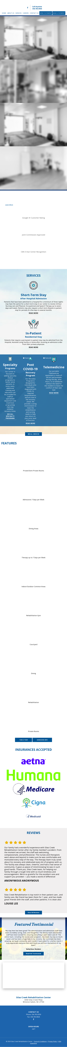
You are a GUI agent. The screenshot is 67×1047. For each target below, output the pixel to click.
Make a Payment (59, 13)
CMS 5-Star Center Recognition (33, 252)
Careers (25, 13)
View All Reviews (33, 913)
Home (3, 13)
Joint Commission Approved (33, 235)
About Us (10, 13)
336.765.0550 (37, 9)
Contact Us (34, 13)
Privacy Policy (52, 1041)
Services (18, 13)
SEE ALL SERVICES (33, 434)
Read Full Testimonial (33, 954)
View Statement (46, 13)
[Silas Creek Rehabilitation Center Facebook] (27, 7)
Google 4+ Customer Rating (33, 218)
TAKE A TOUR (23, 740)
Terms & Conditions (40, 1041)
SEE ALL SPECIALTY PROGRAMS (10, 416)
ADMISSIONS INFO (42, 740)
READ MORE (33, 313)
